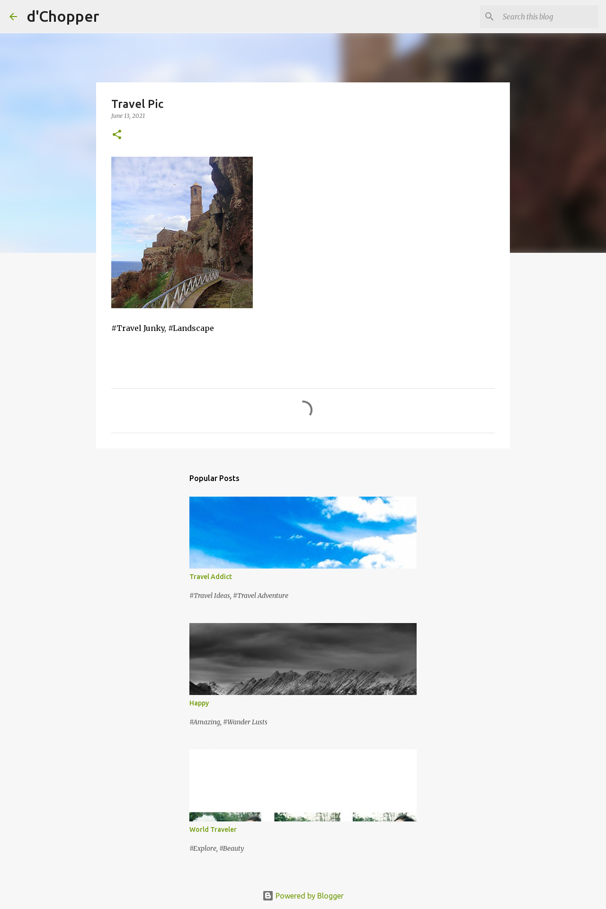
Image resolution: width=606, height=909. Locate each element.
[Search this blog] (548, 16)
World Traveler (213, 829)
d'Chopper (63, 16)
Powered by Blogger (303, 895)
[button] (117, 135)
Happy (199, 703)
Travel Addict (210, 576)
